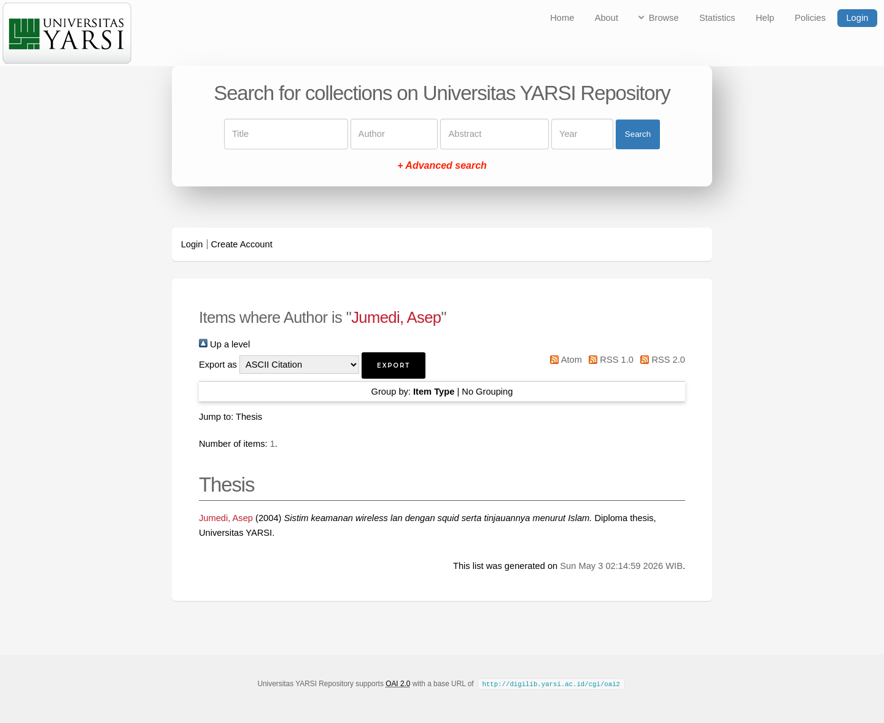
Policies (810, 18)
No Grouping (487, 391)
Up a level (224, 344)
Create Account (242, 244)
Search (638, 134)
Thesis (249, 417)
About (606, 18)
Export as (218, 364)
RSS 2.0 (660, 360)
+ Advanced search (442, 166)
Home (562, 18)
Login (857, 18)
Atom (564, 360)
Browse (664, 18)
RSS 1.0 (609, 360)
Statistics (717, 18)
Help (765, 18)
